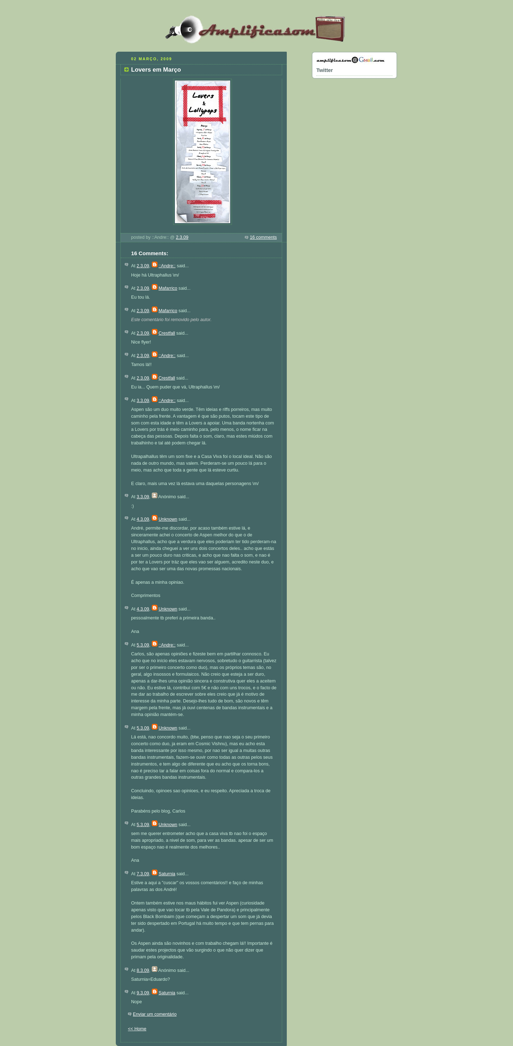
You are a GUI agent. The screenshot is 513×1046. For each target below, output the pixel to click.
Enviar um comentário (155, 1014)
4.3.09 (142, 519)
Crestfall (167, 333)
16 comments (263, 237)
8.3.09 (142, 970)
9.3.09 (142, 992)
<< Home (137, 1028)
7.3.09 (142, 873)
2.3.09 (182, 237)
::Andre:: (167, 265)
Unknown (168, 519)
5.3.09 (142, 645)
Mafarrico (168, 288)
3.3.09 (142, 400)
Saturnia (167, 873)
